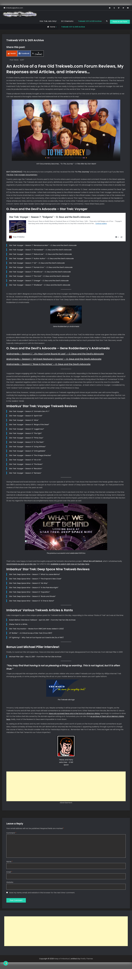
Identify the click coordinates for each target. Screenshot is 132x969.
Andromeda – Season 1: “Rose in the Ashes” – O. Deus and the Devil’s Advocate (48, 364)
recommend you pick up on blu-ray (21, 564)
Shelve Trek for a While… (18, 625)
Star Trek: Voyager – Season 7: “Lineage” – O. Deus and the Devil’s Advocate (38, 281)
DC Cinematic (66, 21)
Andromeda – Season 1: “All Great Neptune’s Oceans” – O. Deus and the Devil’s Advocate (53, 359)
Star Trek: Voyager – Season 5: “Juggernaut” (26, 429)
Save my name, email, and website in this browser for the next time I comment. (42, 893)
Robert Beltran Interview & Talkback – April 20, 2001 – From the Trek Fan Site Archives (42, 620)
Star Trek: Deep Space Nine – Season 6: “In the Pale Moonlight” (33, 588)
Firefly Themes (87, 960)
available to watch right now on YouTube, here (70, 564)
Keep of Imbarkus (61, 960)
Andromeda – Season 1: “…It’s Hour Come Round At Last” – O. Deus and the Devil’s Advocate (55, 354)
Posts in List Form (119, 21)
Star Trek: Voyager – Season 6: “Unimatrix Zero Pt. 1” (29, 412)
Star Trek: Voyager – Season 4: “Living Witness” (27, 447)
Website (9, 883)
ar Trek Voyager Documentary (24, 175)
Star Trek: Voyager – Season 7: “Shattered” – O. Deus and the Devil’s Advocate (39, 285)
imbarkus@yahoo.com (14, 8)
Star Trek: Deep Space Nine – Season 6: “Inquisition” (29, 592)
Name (9, 862)
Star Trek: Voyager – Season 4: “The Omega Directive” (30, 456)
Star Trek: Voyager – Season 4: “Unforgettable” (27, 451)
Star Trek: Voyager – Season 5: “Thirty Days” (26, 438)
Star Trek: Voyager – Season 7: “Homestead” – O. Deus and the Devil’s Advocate (40, 250)
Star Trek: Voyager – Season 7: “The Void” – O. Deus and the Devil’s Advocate (39, 276)
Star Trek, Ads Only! (46, 21)
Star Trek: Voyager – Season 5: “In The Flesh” (26, 442)
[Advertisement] (66, 787)
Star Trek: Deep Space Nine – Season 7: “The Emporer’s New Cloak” (35, 579)
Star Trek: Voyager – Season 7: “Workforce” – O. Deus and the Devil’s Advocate (40, 272)
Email (9, 873)
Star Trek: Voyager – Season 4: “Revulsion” (25, 469)
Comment (11, 833)
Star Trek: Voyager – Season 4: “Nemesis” (25, 473)
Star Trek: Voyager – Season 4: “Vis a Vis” (25, 460)
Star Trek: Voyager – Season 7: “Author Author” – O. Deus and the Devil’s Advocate (41, 259)
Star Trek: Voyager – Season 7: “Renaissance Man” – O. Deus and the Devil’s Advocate (42, 246)
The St (9, 175)
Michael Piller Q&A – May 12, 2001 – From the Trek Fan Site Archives (35, 657)
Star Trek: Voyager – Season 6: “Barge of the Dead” (29, 425)
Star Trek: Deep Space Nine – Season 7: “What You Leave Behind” (34, 575)
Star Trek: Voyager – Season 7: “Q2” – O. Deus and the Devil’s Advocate (37, 263)
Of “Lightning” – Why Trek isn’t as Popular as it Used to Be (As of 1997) (36, 638)
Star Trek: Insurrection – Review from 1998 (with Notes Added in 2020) (36, 629)
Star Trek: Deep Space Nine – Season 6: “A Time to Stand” (31, 601)
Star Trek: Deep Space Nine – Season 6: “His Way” (28, 583)
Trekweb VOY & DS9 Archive (88, 21)
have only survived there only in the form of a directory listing (74, 714)
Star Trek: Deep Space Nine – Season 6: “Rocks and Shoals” (32, 597)
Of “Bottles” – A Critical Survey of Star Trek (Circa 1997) (30, 633)
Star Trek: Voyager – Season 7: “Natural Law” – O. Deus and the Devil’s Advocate (40, 254)
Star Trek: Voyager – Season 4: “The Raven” (26, 464)
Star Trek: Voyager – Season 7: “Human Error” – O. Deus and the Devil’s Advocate (40, 268)
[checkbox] (5, 963)
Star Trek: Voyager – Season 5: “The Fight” (25, 434)
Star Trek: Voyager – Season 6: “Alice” (23, 420)
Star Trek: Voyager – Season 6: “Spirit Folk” (25, 416)
